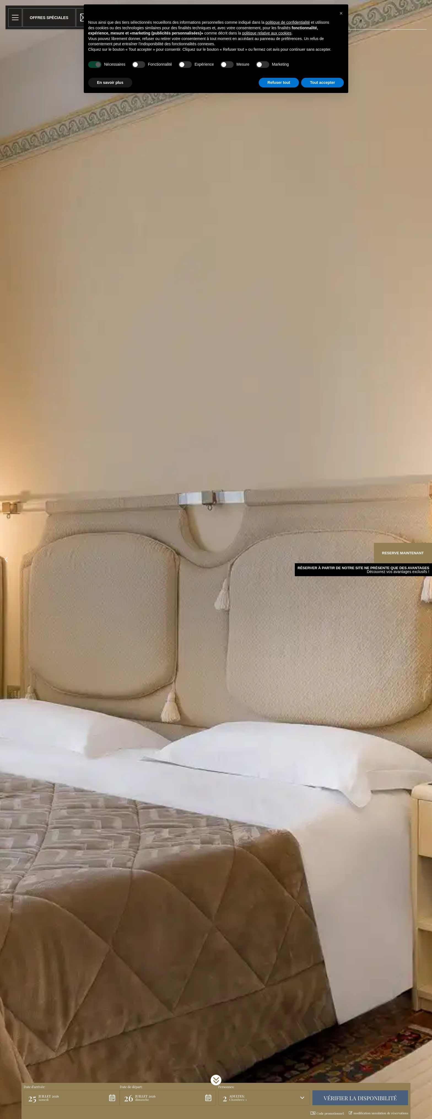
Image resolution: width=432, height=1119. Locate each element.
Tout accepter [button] (322, 82)
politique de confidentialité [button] (288, 22)
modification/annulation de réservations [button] (378, 1113)
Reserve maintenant (403, 553)
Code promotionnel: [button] (327, 1113)
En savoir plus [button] (110, 82)
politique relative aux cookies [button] (266, 33)
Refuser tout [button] (279, 82)
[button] (6, 559)
